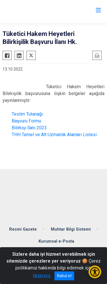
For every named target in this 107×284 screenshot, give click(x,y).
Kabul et (64, 275)
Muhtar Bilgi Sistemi (71, 229)
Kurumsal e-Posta (56, 241)
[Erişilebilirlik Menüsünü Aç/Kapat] (94, 271)
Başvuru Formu (26, 121)
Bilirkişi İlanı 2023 (29, 127)
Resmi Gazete (23, 229)
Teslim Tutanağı (27, 114)
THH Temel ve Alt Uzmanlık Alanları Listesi (53, 134)
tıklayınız (42, 275)
